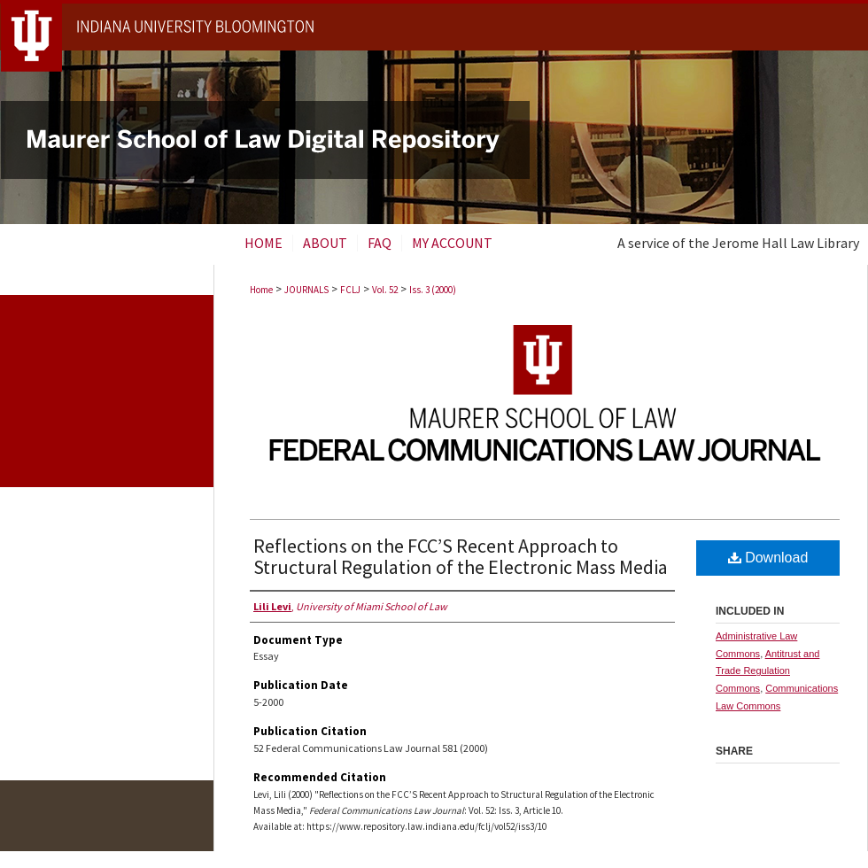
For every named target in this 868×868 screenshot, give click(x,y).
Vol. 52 (385, 289)
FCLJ (350, 289)
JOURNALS (306, 289)
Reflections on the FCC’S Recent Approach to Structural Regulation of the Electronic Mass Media (460, 556)
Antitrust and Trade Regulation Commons (767, 671)
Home (261, 289)
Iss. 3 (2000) (432, 289)
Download (768, 557)
